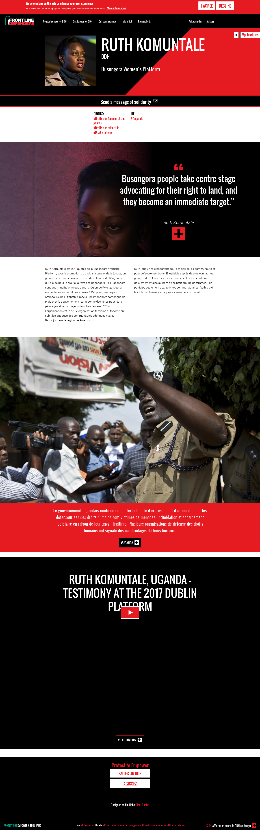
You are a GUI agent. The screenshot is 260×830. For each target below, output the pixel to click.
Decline (225, 6)
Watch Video (130, 614)
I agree (207, 6)
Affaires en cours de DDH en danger (228, 826)
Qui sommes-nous (107, 21)
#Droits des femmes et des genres (122, 825)
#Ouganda (137, 118)
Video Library (127, 739)
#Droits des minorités (106, 127)
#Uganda (127, 542)
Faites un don (195, 21)
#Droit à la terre (103, 132)
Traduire (252, 34)
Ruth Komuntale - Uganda (178, 233)
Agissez (210, 21)
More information (116, 8)
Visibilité (127, 21)
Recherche (144, 21)
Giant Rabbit (142, 804)
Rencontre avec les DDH (54, 21)
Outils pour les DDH (82, 21)
